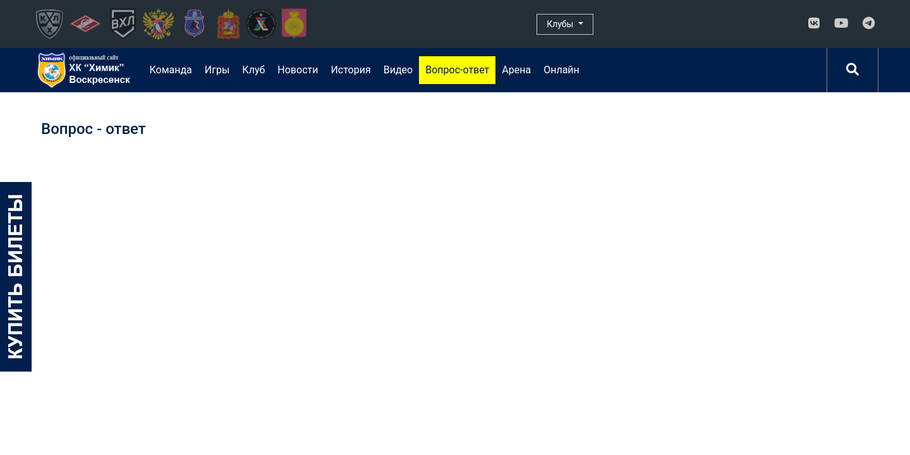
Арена (516, 70)
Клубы (561, 24)
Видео (398, 70)
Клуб (253, 70)
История (350, 70)
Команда (170, 70)
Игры (217, 70)
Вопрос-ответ (457, 70)
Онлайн (561, 70)
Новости (297, 70)
